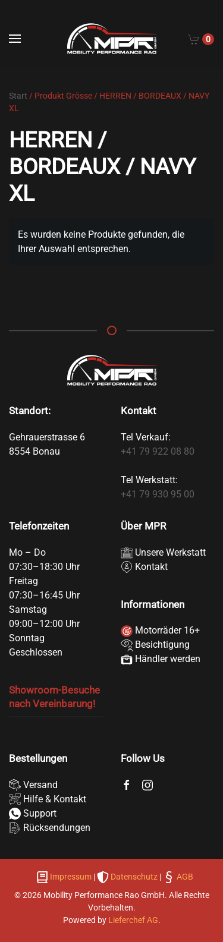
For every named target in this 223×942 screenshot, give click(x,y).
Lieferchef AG (133, 920)
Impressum (71, 876)
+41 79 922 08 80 (157, 451)
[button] (15, 38)
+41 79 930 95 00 (157, 494)
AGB (184, 876)
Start (18, 95)
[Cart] (201, 38)
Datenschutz (134, 876)
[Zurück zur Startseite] (111, 38)
